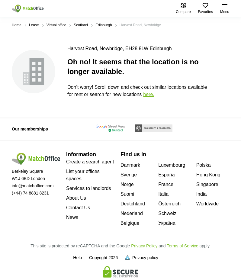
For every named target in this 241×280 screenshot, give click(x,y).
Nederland (131, 213)
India (201, 194)
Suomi (127, 194)
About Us (76, 198)
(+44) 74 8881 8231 (30, 193)
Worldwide (207, 203)
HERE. (148, 94)
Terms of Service (182, 245)
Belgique (129, 223)
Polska (203, 165)
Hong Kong (208, 174)
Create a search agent (90, 161)
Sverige (128, 174)
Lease (34, 25)
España (166, 174)
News (72, 217)
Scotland (81, 25)
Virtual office (56, 25)
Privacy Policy (144, 245)
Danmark (130, 165)
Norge (127, 184)
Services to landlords (88, 188)
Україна (166, 223)
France (165, 184)
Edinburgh (103, 25)
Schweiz (167, 213)
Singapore (207, 184)
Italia (163, 194)
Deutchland (132, 203)
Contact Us (78, 207)
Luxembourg (171, 165)
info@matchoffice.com (32, 185)
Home (16, 25)
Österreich (169, 203)
